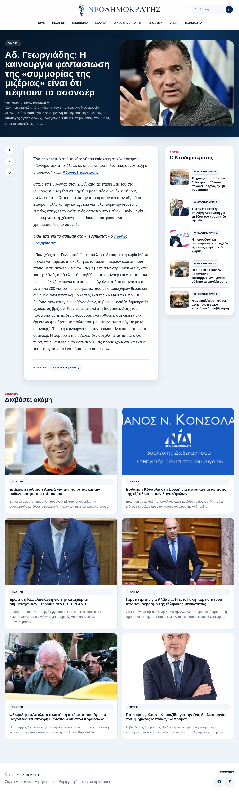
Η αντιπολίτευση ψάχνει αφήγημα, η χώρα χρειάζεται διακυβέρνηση (210, 304)
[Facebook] (219, 781)
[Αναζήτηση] (229, 9)
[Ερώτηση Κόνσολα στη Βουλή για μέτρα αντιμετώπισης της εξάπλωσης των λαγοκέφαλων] (178, 441)
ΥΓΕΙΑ (173, 23)
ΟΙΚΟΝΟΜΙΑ (80, 23)
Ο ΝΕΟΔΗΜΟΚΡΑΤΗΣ (127, 23)
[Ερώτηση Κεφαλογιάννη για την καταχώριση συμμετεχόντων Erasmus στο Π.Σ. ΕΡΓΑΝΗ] (61, 551)
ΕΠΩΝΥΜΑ (156, 23)
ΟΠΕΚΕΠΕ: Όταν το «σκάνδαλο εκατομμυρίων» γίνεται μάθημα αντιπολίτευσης (209, 275)
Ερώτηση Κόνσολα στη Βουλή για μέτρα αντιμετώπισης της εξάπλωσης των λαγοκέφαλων (176, 491)
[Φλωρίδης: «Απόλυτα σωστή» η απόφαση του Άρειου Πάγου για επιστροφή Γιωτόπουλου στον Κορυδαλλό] (61, 666)
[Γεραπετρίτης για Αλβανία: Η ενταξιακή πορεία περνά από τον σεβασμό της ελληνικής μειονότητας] (178, 551)
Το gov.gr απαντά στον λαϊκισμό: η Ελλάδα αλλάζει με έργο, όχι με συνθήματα (209, 183)
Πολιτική (13, 43)
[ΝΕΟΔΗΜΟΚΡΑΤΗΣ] (119, 9)
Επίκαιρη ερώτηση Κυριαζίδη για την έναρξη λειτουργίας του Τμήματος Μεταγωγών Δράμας (177, 717)
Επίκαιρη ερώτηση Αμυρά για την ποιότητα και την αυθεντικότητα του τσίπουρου (54, 491)
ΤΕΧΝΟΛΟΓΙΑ (193, 23)
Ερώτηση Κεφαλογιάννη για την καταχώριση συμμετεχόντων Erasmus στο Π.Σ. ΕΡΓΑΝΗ (49, 601)
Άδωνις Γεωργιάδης (81, 172)
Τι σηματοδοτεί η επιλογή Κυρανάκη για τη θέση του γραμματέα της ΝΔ (209, 214)
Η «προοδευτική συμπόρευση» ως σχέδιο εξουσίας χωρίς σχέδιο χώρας (210, 245)
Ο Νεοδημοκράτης (205, 171)
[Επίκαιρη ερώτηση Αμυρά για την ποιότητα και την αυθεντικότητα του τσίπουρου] (61, 441)
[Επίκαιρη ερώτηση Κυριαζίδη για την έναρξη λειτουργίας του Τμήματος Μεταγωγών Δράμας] (178, 666)
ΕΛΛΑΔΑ (101, 23)
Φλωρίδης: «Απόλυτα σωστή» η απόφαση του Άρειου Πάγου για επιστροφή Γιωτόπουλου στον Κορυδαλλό (57, 717)
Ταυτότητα (227, 771)
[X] (229, 781)
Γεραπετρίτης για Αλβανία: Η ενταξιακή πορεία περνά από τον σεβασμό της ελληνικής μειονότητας (174, 601)
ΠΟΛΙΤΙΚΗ (58, 23)
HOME (41, 23)
